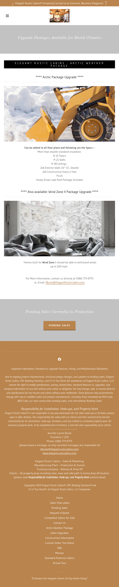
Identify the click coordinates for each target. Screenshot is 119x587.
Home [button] (59, 497)
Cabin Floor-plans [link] (60, 502)
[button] (9, 15)
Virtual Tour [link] (59, 563)
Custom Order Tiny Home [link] (59, 543)
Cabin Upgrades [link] (59, 533)
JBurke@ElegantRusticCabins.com (65, 282)
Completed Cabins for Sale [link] (59, 517)
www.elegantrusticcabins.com (60, 453)
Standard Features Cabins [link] (59, 558)
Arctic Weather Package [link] (59, 527)
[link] (59, 15)
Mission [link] (59, 553)
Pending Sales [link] (59, 507)
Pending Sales (59, 325)
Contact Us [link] (59, 522)
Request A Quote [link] (59, 512)
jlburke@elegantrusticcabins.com (59, 449)
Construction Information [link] (59, 538)
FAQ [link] (59, 548)
